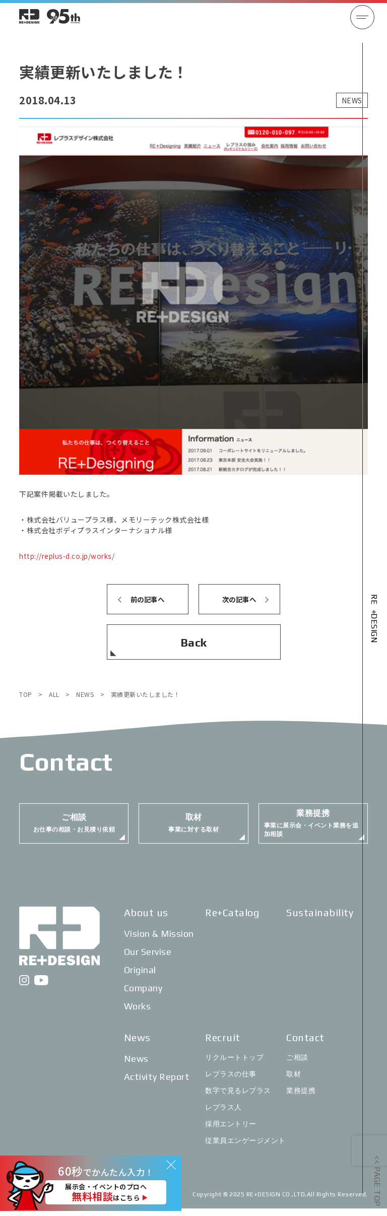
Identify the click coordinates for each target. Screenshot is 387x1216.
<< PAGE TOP (377, 1181)
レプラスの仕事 (230, 1081)
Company (143, 995)
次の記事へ (239, 599)
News (137, 1045)
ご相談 (297, 1065)
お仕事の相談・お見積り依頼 (74, 828)
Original (140, 977)
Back (193, 642)
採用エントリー (230, 1131)
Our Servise (148, 959)
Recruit (222, 1045)
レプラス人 (223, 1115)
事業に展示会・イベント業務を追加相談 (311, 828)
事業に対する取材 (193, 828)
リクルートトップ (234, 1065)
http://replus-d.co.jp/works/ (69, 556)
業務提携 (300, 1098)
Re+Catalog (232, 920)
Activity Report (157, 1084)
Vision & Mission (159, 941)
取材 (293, 1081)
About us (146, 920)
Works (137, 1013)
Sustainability (319, 920)
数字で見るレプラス (238, 1098)
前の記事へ (147, 599)
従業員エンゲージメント (245, 1148)
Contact (305, 1045)
